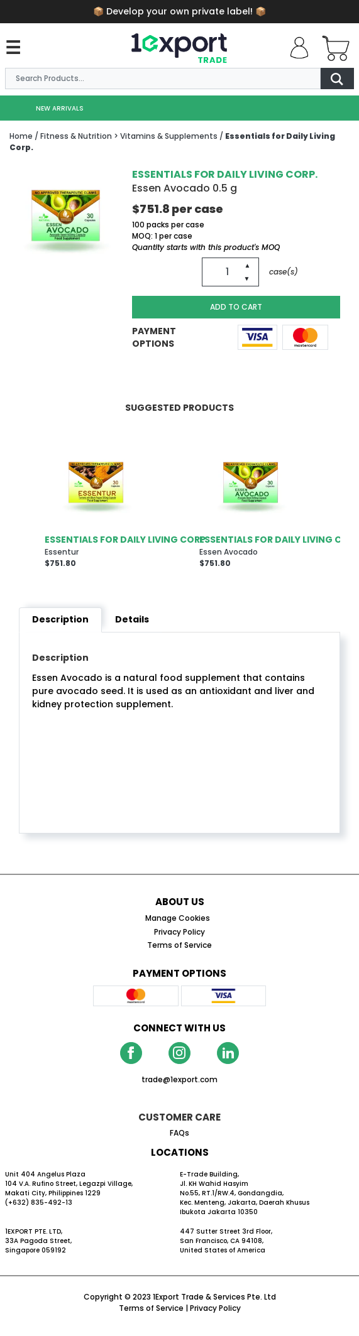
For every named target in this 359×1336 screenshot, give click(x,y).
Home (21, 136)
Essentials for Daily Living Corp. (225, 174)
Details (132, 619)
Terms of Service (151, 1308)
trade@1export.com (179, 1079)
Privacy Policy (215, 1308)
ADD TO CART (236, 306)
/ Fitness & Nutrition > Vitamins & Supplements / (129, 136)
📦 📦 (179, 11)
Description (60, 619)
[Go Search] (337, 78)
